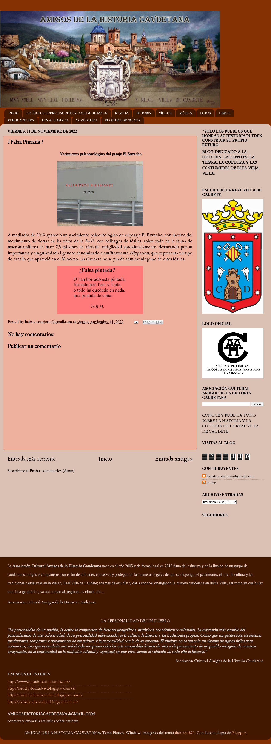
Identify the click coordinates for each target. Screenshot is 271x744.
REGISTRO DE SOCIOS (122, 120)
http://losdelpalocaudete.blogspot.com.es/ (41, 688)
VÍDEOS (165, 113)
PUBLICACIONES (21, 120)
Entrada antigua (173, 459)
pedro (211, 483)
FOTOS (205, 113)
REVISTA (121, 113)
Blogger (239, 732)
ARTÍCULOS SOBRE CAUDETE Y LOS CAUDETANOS (66, 113)
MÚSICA (185, 113)
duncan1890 (185, 732)
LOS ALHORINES (55, 120)
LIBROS (224, 113)
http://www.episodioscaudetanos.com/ (39, 681)
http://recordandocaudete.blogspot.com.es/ (43, 702)
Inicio (105, 459)
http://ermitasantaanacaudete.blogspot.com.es (45, 695)
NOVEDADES (86, 120)
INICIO (13, 113)
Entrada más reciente (31, 459)
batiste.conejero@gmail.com (230, 476)
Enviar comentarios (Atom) (52, 470)
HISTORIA (143, 113)
